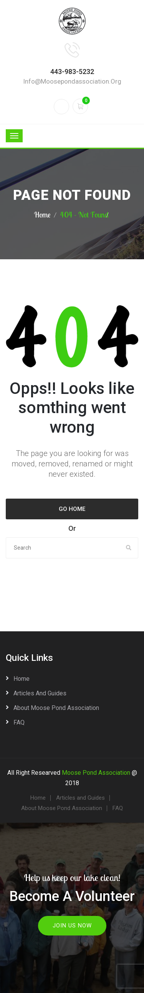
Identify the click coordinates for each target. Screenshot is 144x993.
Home (42, 214)
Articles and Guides (39, 693)
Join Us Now (72, 925)
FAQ (19, 722)
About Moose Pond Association (56, 707)
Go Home (72, 509)
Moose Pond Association (96, 772)
